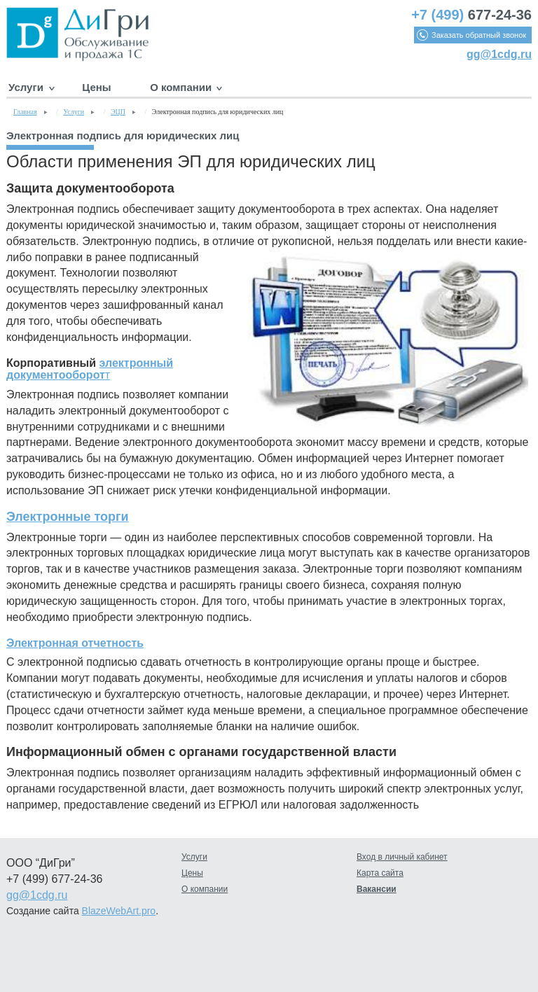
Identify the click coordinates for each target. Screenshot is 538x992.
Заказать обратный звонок (479, 35)
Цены (96, 87)
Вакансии (376, 889)
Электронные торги (67, 517)
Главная (25, 112)
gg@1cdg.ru (499, 54)
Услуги (25, 87)
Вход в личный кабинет (402, 857)
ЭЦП (118, 112)
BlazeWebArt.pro (119, 910)
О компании (181, 87)
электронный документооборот (89, 369)
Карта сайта (380, 873)
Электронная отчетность (75, 643)
